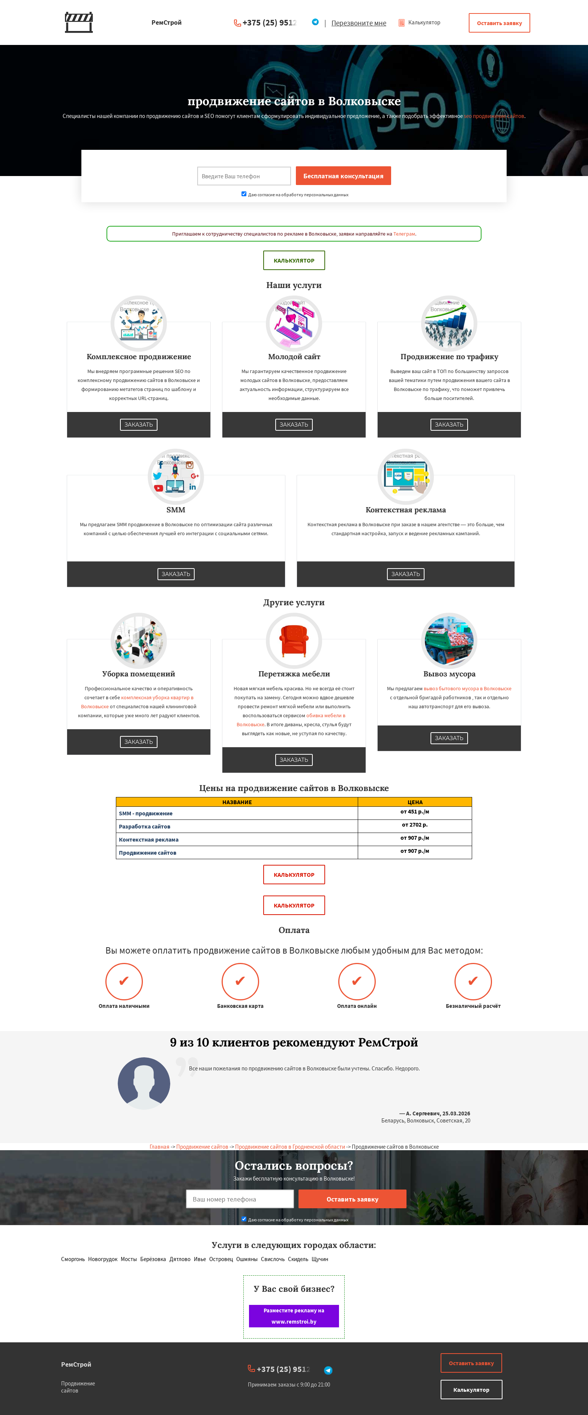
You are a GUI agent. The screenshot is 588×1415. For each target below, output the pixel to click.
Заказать (138, 424)
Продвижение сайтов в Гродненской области (290, 1146)
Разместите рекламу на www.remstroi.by (294, 1316)
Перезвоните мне (359, 22)
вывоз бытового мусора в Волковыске (468, 688)
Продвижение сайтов (202, 1146)
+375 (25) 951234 (274, 22)
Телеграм (404, 233)
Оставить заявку (499, 23)
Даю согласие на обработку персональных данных (295, 194)
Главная (160, 1146)
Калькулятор (419, 22)
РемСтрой (76, 1364)
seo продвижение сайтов (494, 115)
